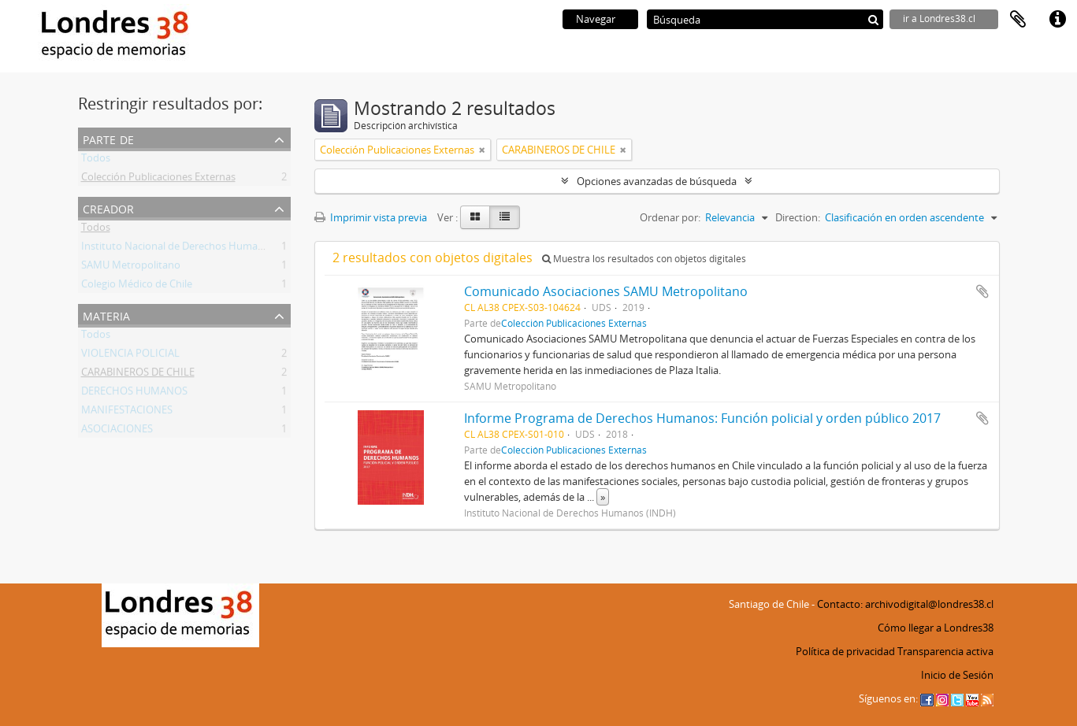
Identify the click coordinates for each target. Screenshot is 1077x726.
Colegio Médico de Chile (136, 287)
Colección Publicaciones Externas (158, 179)
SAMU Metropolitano (130, 268)
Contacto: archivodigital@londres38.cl (905, 604)
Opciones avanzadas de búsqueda (657, 181)
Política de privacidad (845, 651)
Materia (106, 314)
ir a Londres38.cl (939, 18)
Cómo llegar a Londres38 (935, 627)
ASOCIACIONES (117, 431)
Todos (95, 161)
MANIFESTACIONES (127, 413)
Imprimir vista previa (370, 217)
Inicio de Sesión (957, 675)
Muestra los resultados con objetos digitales (644, 258)
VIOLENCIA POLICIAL (130, 356)
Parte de (108, 138)
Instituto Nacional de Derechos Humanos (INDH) (195, 249)
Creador (108, 207)
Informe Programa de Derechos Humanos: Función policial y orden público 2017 (702, 418)
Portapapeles (1018, 19)
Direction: (797, 217)
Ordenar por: (670, 217)
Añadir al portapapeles (982, 291)
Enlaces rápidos (1057, 19)
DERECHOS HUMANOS (134, 394)
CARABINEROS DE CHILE (138, 375)
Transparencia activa (945, 651)
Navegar (595, 19)
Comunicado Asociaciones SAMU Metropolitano (606, 291)
